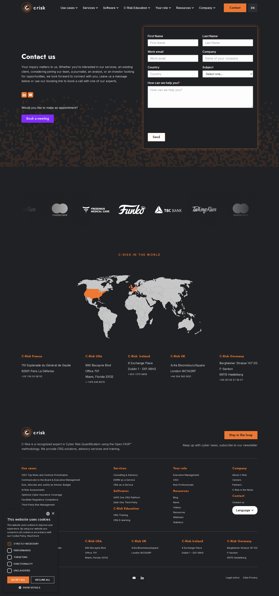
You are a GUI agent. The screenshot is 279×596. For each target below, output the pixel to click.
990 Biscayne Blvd (98, 365)
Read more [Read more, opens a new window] (33, 535)
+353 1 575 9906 (137, 374)
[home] (33, 7)
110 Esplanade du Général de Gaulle (46, 365)
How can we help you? (166, 82)
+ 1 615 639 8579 (95, 382)
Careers (236, 480)
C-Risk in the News (242, 490)
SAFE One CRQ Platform (126, 497)
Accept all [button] (18, 579)
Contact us (238, 502)
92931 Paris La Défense (38, 371)
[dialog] (31, 550)
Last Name (212, 36)
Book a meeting (36, 118)
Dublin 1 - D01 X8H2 (142, 369)
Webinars (178, 517)
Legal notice (233, 577)
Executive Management (186, 475)
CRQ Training (120, 515)
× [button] (53, 513)
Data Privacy (250, 577)
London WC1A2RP (183, 371)
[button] (68, 8)
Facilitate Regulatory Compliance (40, 499)
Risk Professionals (183, 484)
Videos (177, 507)
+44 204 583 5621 (180, 376)
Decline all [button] (42, 579)
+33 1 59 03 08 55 (32, 376)
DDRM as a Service (124, 480)
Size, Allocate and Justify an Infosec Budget (46, 484)
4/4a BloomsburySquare (187, 365)
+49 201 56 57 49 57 (231, 379)
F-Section (226, 369)
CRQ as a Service (123, 484)
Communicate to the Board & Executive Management (51, 480)
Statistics (178, 522)
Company (210, 51)
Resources (179, 512)
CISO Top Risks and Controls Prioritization (45, 475)
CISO (176, 480)
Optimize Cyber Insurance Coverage (42, 494)
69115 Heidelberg (231, 374)
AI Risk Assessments (33, 490)
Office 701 (92, 371)
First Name (156, 36)
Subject (209, 67)
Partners (237, 484)
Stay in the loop (241, 435)
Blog (175, 497)
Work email (157, 51)
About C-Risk (239, 475)
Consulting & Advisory (125, 475)
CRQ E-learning (121, 520)
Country (155, 67)
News (176, 502)
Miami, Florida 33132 (99, 376)
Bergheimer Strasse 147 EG (238, 363)
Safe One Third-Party (125, 502)
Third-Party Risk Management (38, 504)
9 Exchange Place (140, 363)
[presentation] (176, 122)
